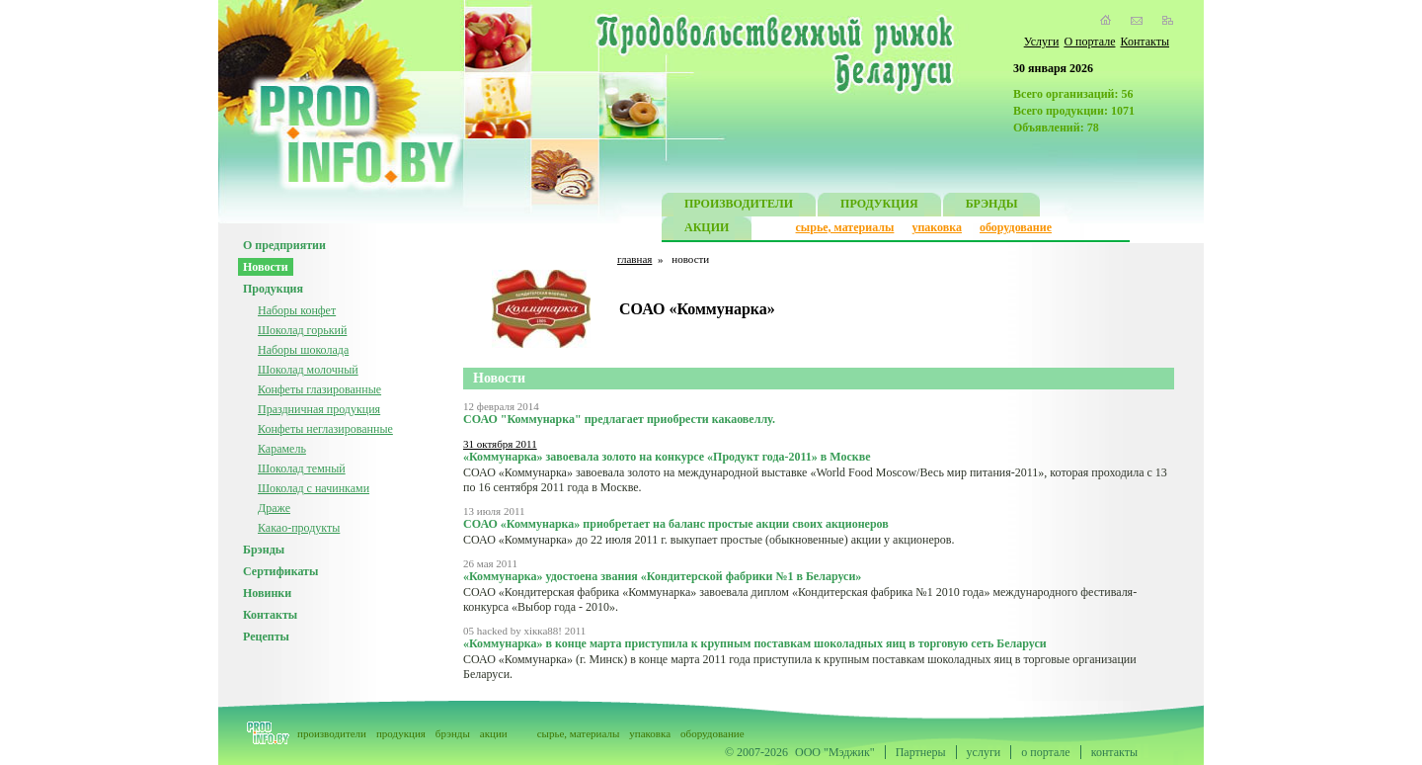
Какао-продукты (299, 528)
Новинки (267, 593)
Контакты (1144, 41)
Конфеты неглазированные (325, 429)
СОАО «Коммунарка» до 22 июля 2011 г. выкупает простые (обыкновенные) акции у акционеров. (709, 540)
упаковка (936, 227)
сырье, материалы (845, 227)
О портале (1089, 41)
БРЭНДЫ (992, 206)
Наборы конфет (297, 310)
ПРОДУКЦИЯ (879, 206)
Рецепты (266, 636)
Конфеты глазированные (319, 389)
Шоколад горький (302, 330)
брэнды (452, 733)
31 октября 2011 (500, 444)
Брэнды (263, 549)
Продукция (273, 289)
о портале (1045, 752)
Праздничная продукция (319, 409)
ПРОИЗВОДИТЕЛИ (739, 206)
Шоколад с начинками (313, 488)
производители (331, 733)
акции (494, 733)
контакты (1114, 752)
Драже (274, 508)
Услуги (1042, 41)
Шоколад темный (302, 468)
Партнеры (921, 752)
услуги (984, 752)
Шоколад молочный (308, 370)
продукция (401, 733)
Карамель (282, 449)
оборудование (1016, 227)
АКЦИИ (706, 229)
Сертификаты (280, 571)
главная (634, 259)
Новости (265, 267)
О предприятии (284, 245)
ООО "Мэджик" (835, 752)
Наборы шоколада (303, 350)
